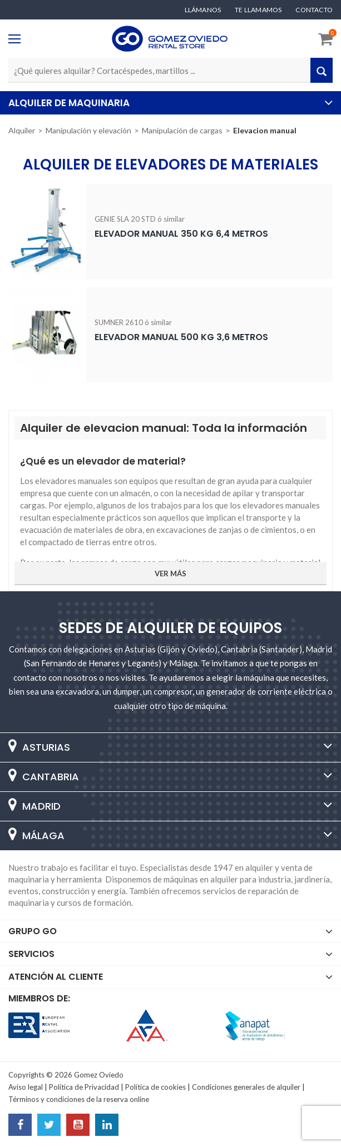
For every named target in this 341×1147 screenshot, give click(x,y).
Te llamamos (258, 10)
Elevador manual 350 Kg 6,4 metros (181, 233)
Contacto (314, 10)
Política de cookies (155, 1087)
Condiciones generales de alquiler (246, 1087)
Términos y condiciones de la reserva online (78, 1099)
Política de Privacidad (84, 1087)
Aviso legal (25, 1087)
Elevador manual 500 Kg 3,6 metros (181, 337)
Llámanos (203, 10)
